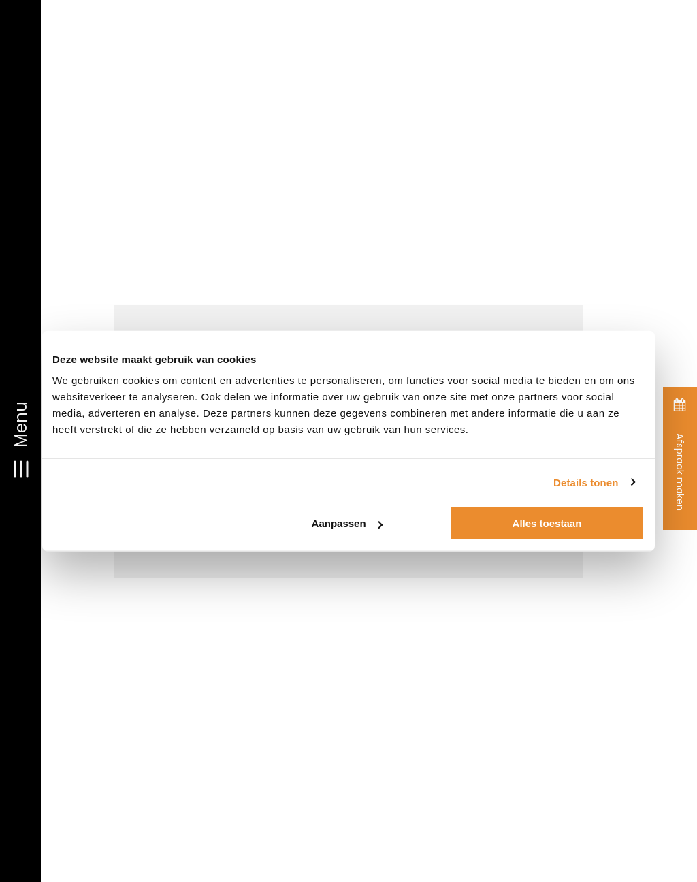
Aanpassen (347, 523)
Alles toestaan (547, 523)
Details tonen (585, 482)
